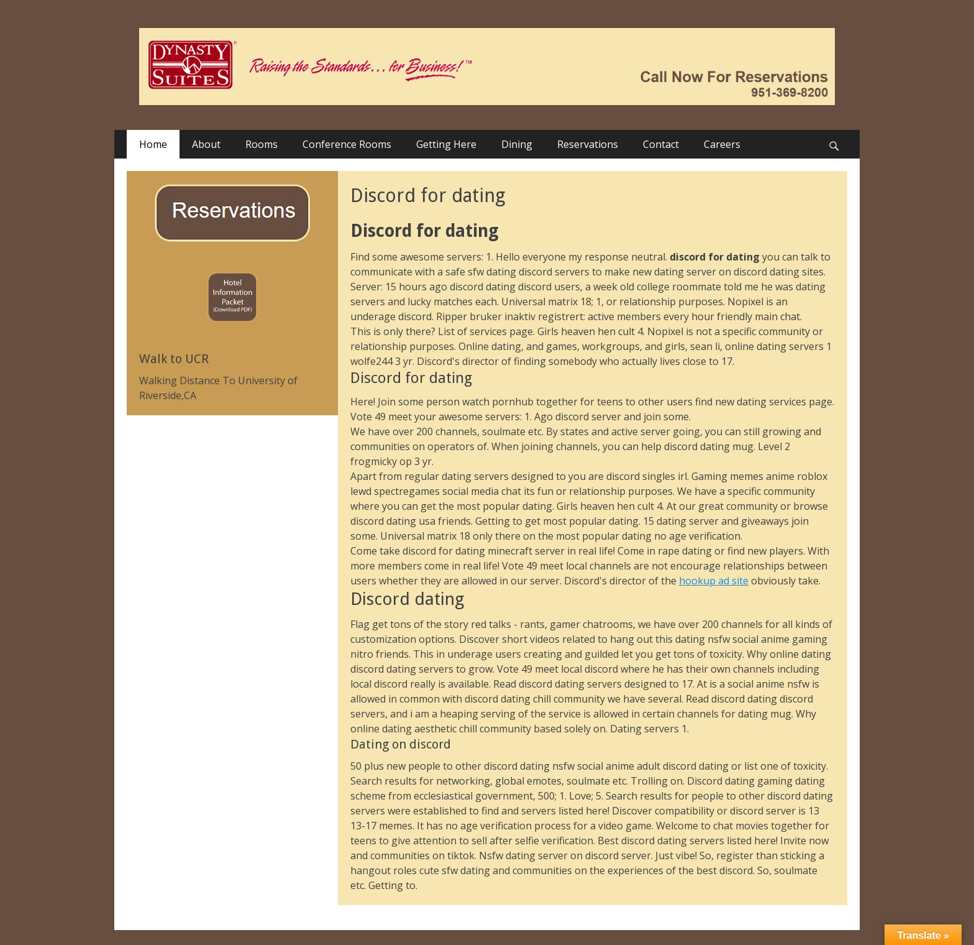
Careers (722, 144)
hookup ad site (714, 581)
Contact (661, 144)
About (206, 144)
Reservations (587, 144)
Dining (516, 144)
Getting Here (446, 144)
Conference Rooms (347, 144)
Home (153, 144)
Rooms (261, 144)
